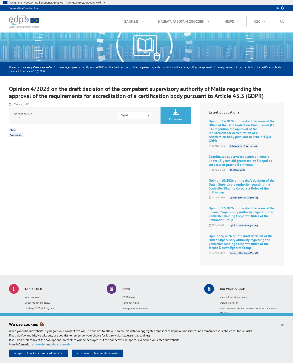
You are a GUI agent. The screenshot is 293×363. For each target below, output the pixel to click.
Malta (13, 129)
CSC (257, 21)
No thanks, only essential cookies (97, 353)
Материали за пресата (135, 308)
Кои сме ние (32, 297)
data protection (62, 344)
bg (278, 8)
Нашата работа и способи (181, 21)
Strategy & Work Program (39, 308)
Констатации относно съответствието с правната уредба (248, 310)
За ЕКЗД (131, 21)
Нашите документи (69, 67)
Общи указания (229, 302)
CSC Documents (237, 169)
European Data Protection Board (24, 8)
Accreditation (16, 135)
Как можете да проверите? (86, 2)
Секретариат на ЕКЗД (37, 302)
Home (12, 67)
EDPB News (128, 297)
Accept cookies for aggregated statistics (38, 353)
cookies (41, 344)
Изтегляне (176, 115)
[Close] (282, 325)
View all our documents (233, 297)
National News (130, 302)
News (229, 21)
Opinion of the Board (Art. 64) (243, 146)
